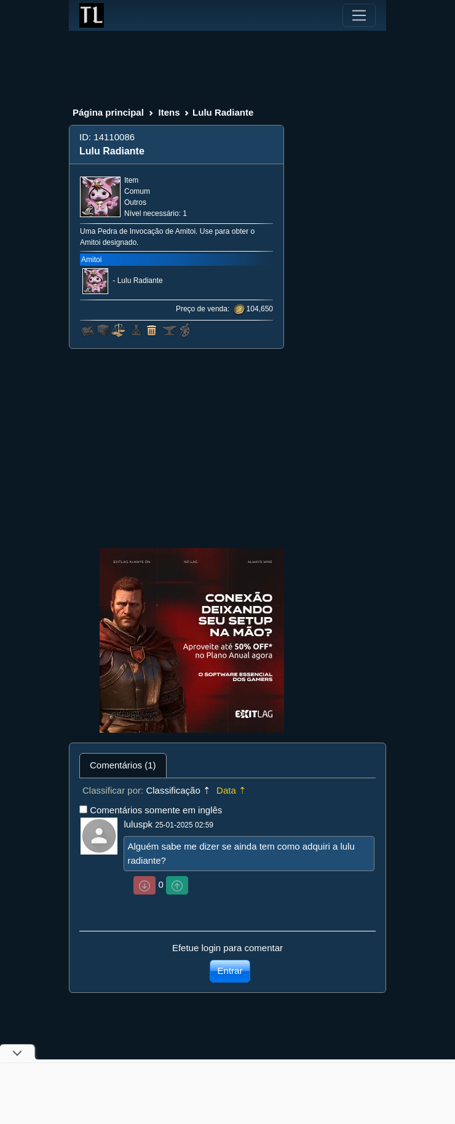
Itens (169, 112)
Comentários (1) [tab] (123, 765)
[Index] (91, 15)
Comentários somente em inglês (156, 810)
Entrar (230, 970)
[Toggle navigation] (359, 15)
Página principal (108, 112)
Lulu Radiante (140, 281)
